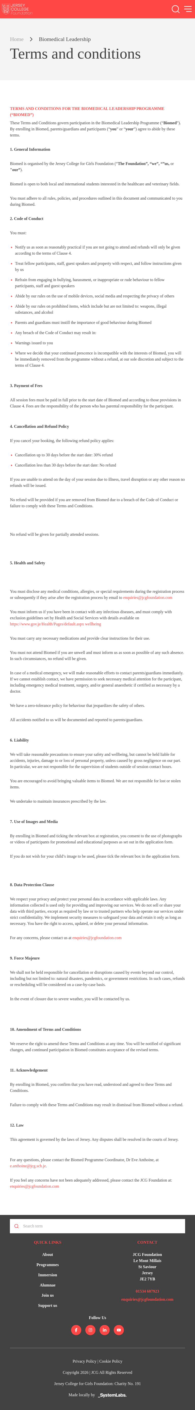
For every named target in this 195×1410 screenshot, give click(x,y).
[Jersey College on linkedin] (105, 1330)
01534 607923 (147, 1291)
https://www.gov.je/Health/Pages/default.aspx (47, 624)
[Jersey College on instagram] (90, 1330)
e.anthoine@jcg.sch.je (28, 1166)
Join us (47, 1295)
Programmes (48, 1265)
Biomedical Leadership (65, 39)
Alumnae (47, 1285)
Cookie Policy (110, 1361)
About (47, 1254)
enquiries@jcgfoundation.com (147, 597)
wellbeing (92, 624)
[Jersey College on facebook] (76, 1330)
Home (17, 39)
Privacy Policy (84, 1361)
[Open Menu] (188, 9)
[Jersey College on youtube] (119, 1330)
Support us (47, 1305)
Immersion (47, 1275)
